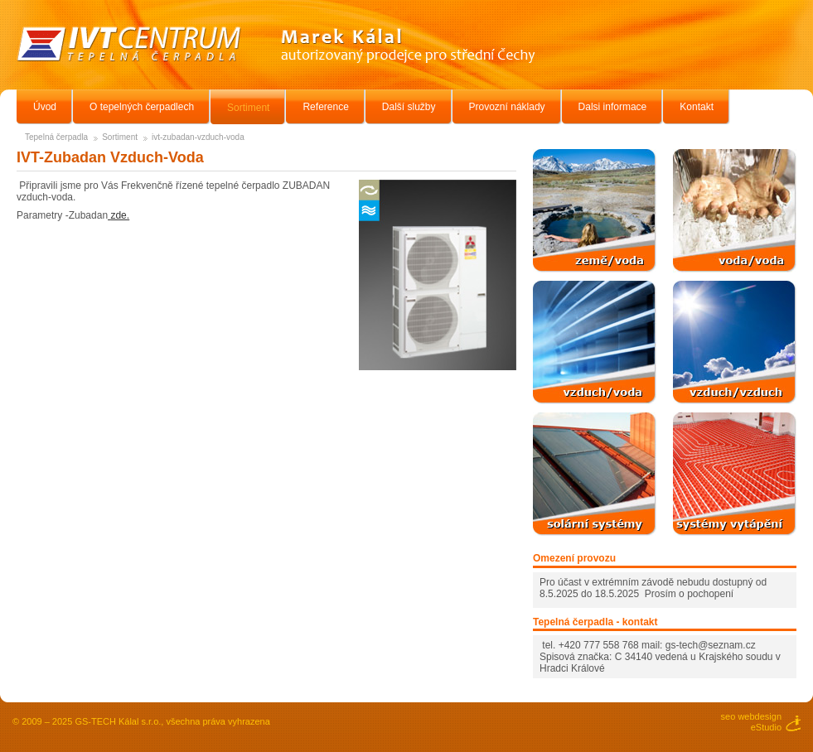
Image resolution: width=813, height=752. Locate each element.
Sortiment (120, 137)
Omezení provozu (574, 558)
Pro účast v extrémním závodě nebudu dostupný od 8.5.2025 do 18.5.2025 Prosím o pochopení (653, 588)
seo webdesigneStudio (751, 721)
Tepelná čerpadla (56, 137)
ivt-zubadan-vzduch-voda (198, 137)
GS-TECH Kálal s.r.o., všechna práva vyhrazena (172, 721)
